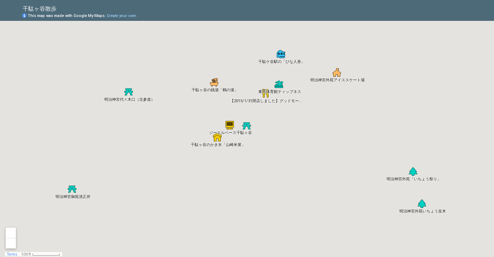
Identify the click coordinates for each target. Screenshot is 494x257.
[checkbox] (62, 8)
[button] (230, 125)
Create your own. (122, 15)
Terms (12, 254)
